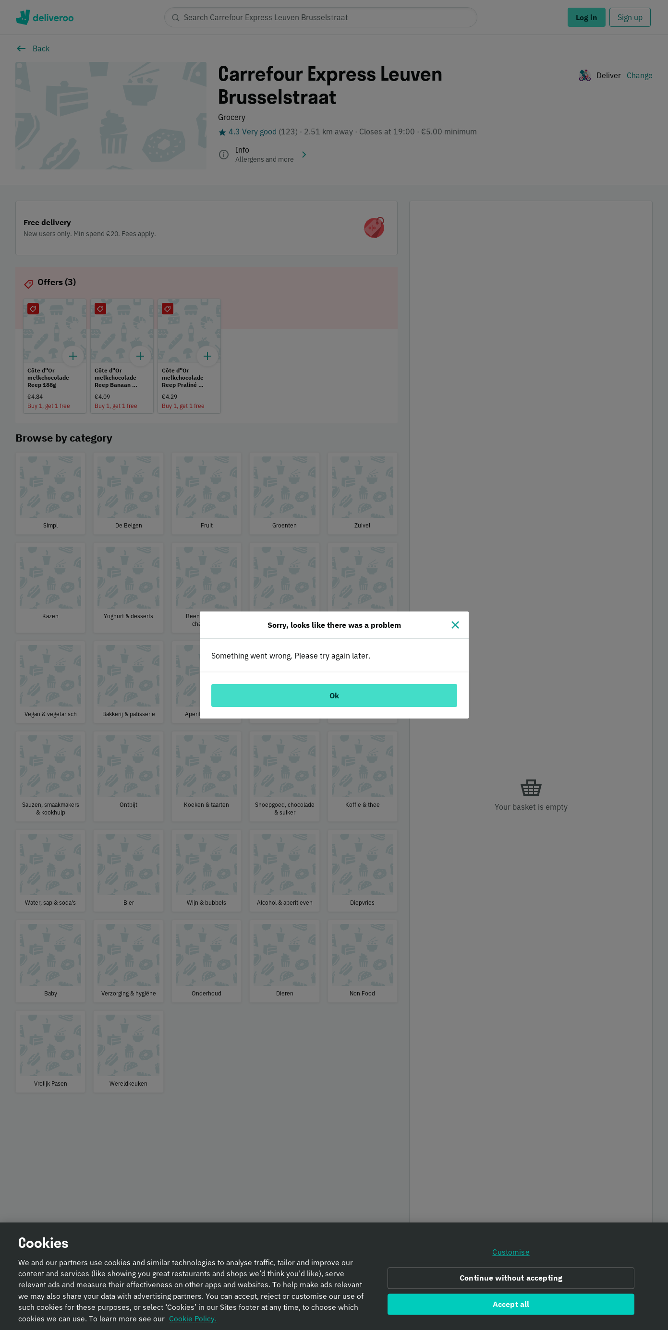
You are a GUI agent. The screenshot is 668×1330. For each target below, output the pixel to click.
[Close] (455, 625)
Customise (510, 1256)
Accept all (511, 1308)
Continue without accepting (511, 1282)
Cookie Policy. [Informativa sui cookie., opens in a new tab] (193, 1323)
